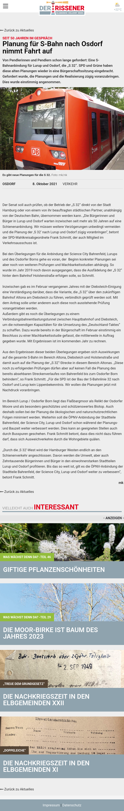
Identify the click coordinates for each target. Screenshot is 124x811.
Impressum (51, 805)
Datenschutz (71, 805)
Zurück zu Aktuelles (17, 30)
